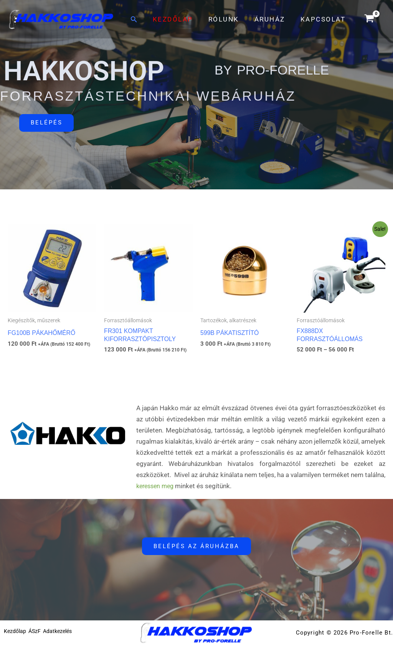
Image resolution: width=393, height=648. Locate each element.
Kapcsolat (324, 19)
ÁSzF (38, 636)
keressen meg (156, 488)
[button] (143, 19)
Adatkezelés (65, 636)
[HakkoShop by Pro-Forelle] (61, 18)
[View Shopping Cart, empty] (369, 19)
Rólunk (229, 19)
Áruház (273, 19)
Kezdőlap (181, 19)
